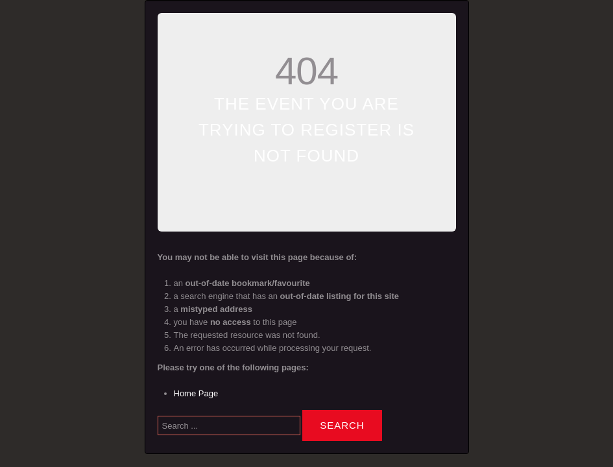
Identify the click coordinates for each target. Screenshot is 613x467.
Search (342, 425)
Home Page (196, 393)
